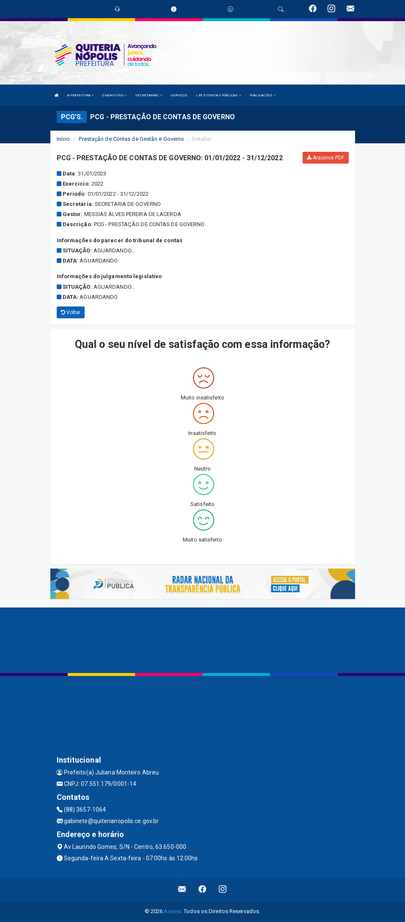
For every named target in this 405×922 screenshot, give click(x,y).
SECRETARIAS (148, 95)
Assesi (172, 911)
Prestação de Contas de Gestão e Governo (131, 139)
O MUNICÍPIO (114, 95)
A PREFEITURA (80, 95)
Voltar (71, 312)
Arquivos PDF (325, 158)
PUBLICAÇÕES (263, 95)
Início (63, 139)
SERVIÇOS (179, 95)
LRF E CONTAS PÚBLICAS (218, 95)
